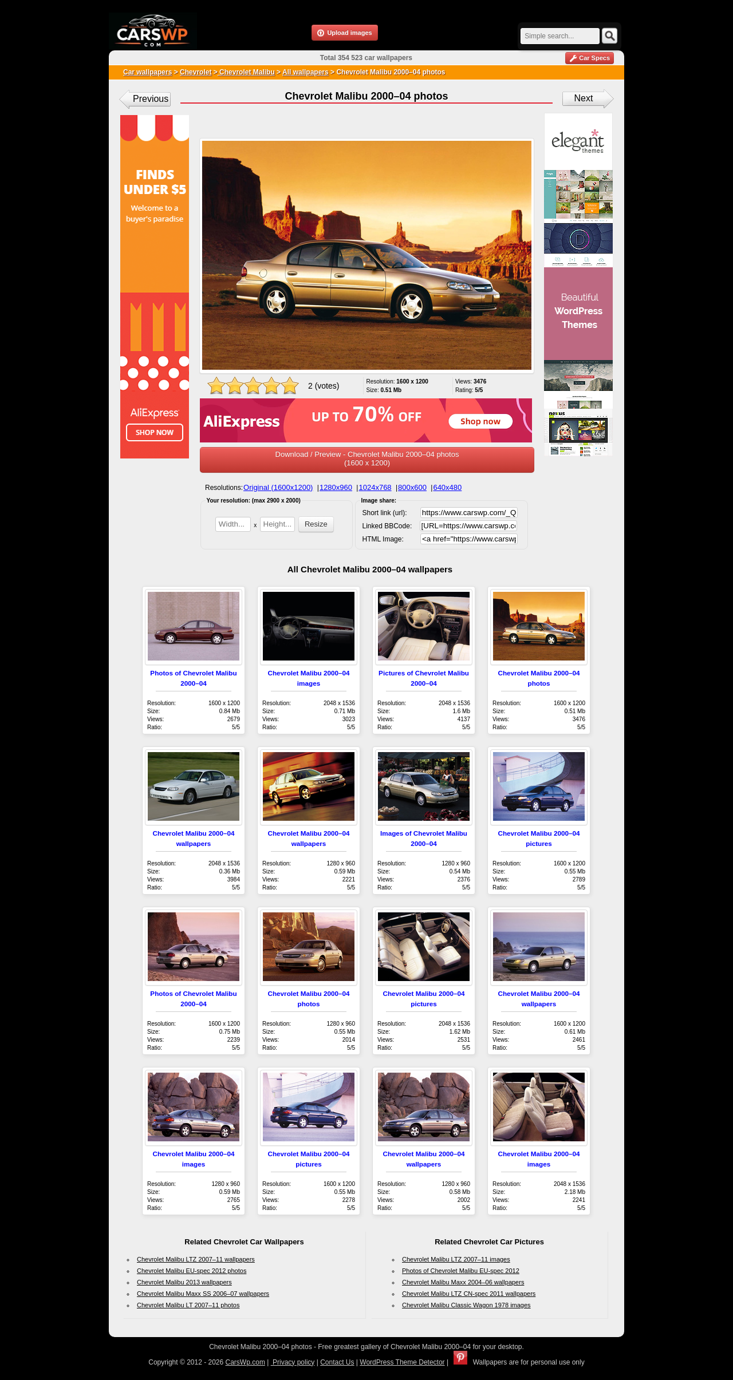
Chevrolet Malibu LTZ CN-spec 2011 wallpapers (468, 1293)
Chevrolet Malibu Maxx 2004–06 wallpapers (463, 1282)
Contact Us (337, 1362)
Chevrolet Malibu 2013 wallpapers (184, 1282)
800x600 (412, 487)
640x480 (447, 487)
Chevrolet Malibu (246, 72)
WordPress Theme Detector (402, 1362)
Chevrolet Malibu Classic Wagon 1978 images (466, 1305)
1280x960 (336, 487)
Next (583, 98)
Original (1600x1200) (278, 487)
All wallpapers (305, 72)
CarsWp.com (245, 1362)
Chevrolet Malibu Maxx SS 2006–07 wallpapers (203, 1293)
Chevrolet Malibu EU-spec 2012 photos (191, 1270)
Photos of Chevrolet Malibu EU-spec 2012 (460, 1270)
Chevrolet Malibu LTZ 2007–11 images (456, 1259)
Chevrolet (195, 72)
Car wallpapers (147, 72)
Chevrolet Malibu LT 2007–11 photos (188, 1305)
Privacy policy (293, 1362)
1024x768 (374, 487)
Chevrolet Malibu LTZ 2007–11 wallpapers (196, 1259)
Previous (150, 99)
